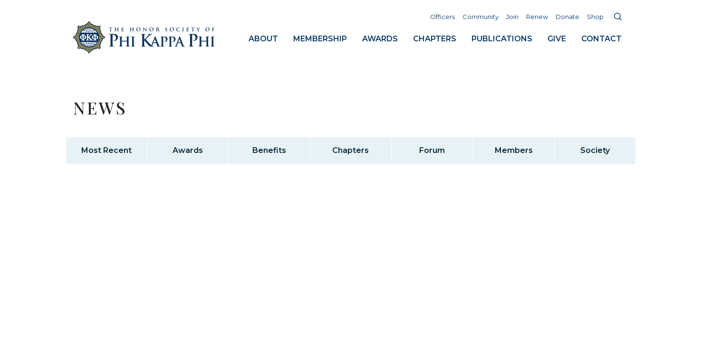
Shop (595, 16)
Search (618, 17)
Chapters (434, 38)
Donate (567, 16)
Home (144, 37)
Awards (380, 38)
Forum (432, 150)
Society (595, 150)
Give (557, 38)
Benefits (269, 150)
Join (512, 16)
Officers (442, 16)
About (263, 38)
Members (514, 150)
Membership (320, 38)
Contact (601, 38)
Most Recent (106, 150)
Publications (501, 38)
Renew (537, 16)
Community (480, 16)
